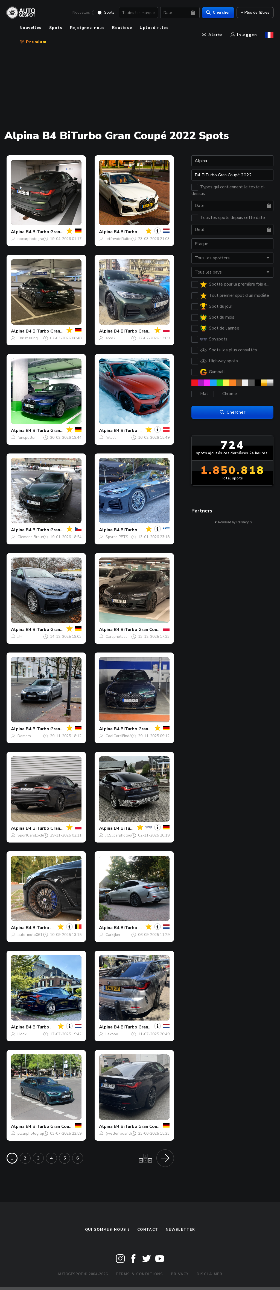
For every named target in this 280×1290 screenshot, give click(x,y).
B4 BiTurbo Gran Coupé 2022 (56, 232)
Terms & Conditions (139, 1274)
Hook (22, 1034)
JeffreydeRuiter (119, 238)
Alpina (18, 232)
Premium (33, 42)
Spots (109, 12)
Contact (147, 1229)
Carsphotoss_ (117, 636)
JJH (20, 636)
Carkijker (113, 934)
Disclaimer (210, 1274)
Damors (24, 736)
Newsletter (180, 1229)
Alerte (212, 34)
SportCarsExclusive (34, 835)
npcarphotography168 (37, 238)
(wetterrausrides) (121, 1133)
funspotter (27, 437)
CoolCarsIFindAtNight (124, 736)
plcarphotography (33, 1133)
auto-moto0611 (31, 934)
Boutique (122, 27)
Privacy (180, 1274)
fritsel (111, 437)
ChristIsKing (28, 338)
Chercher (218, 12)
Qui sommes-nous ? (107, 1229)
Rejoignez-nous (87, 27)
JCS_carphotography (123, 835)
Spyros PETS (117, 536)
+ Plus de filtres (255, 12)
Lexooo (112, 1034)
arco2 (110, 338)
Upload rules (154, 27)
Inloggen (244, 34)
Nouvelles (81, 12)
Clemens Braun (31, 536)
